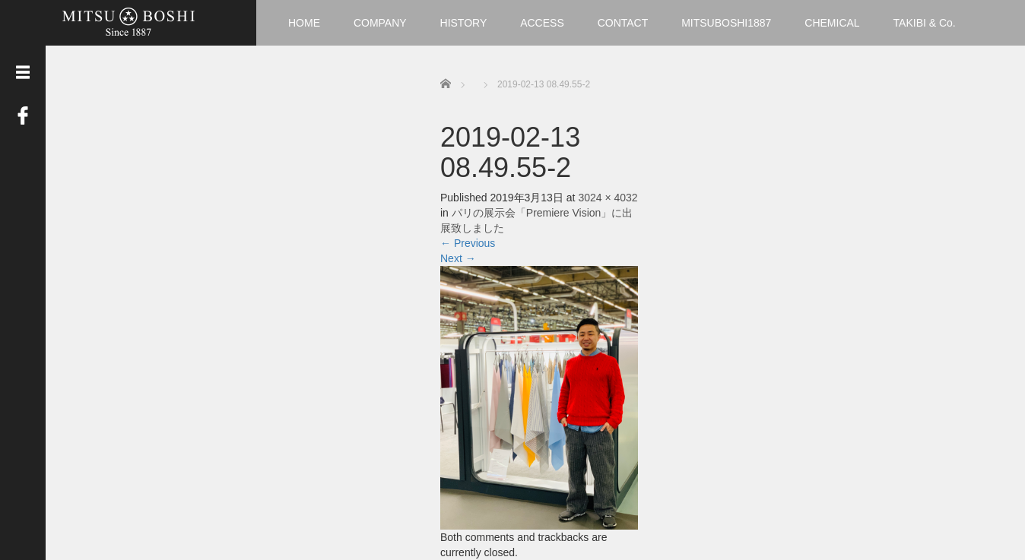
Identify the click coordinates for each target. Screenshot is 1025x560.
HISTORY (463, 23)
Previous (467, 243)
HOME (304, 23)
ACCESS (542, 23)
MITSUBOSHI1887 (726, 23)
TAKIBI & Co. (924, 23)
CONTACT (623, 23)
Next (458, 258)
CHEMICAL (831, 23)
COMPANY (380, 23)
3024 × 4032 (607, 197)
